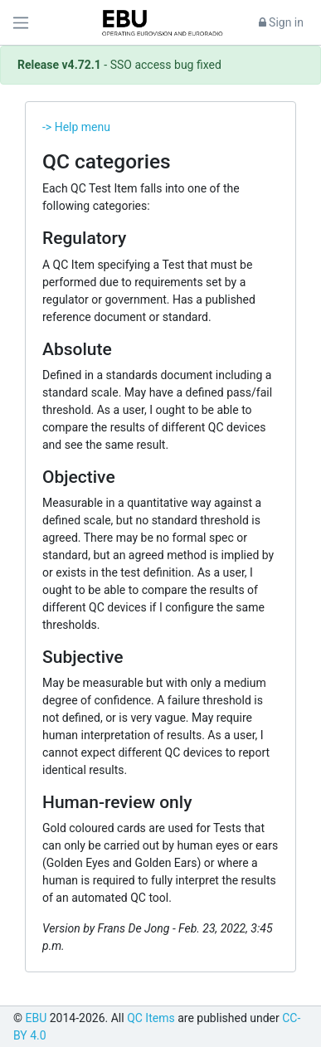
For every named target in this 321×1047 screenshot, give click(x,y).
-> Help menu (76, 127)
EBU (35, 1018)
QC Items (151, 1018)
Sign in (281, 22)
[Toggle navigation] (20, 23)
